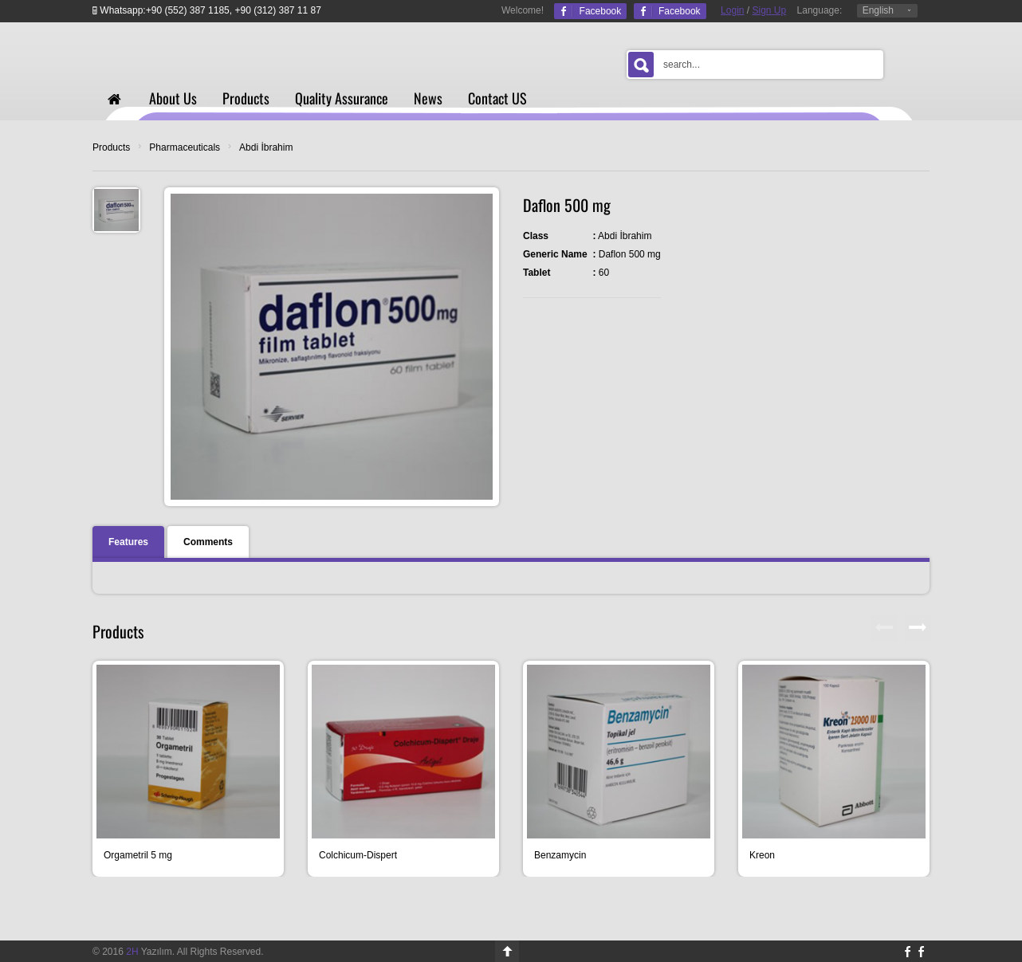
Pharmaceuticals (184, 147)
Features (128, 542)
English (878, 10)
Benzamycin (560, 855)
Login (732, 10)
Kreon (762, 855)
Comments (208, 542)
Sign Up (770, 10)
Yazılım (149, 951)
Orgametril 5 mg (138, 855)
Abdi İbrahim (266, 147)
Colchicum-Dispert (358, 855)
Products (111, 147)
